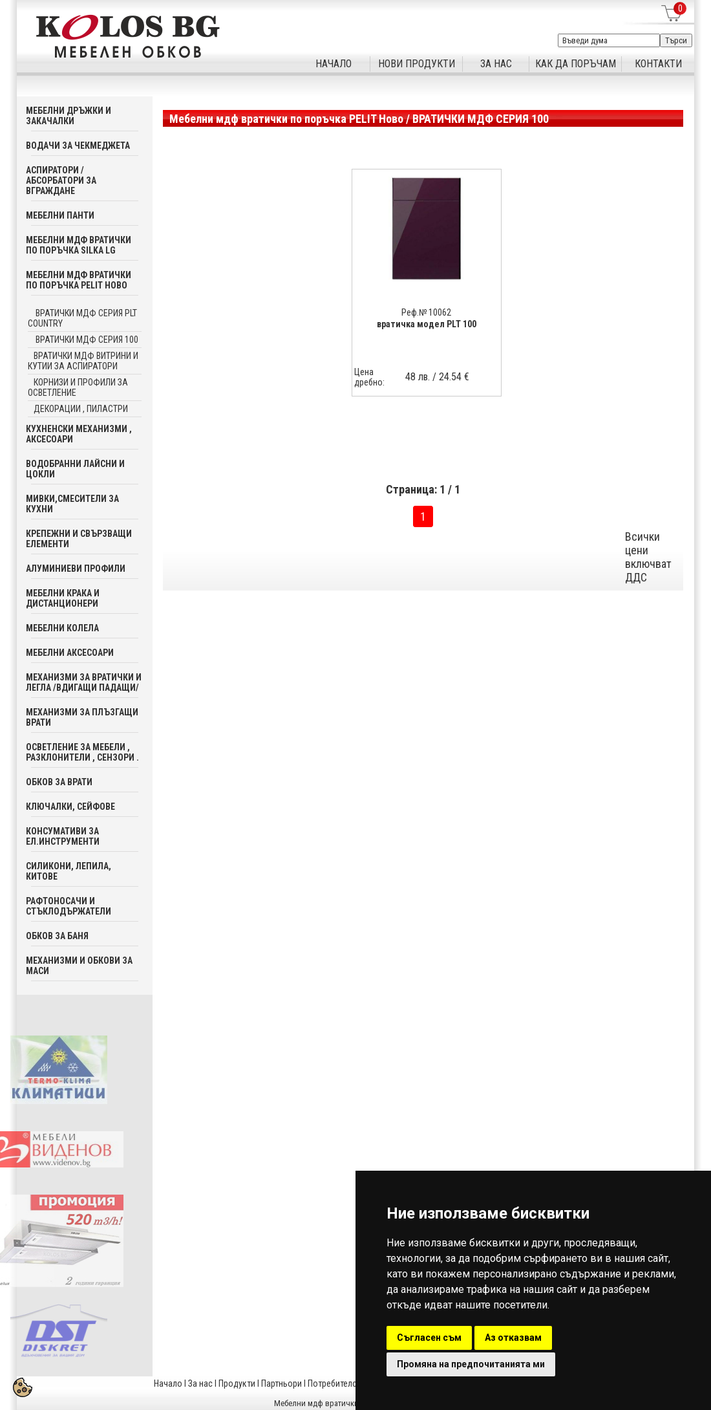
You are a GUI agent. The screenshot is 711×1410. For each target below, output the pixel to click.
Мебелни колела (62, 628)
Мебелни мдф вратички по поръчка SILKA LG (78, 245)
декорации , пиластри (81, 409)
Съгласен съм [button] (429, 1337)
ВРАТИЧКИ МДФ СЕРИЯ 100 (86, 339)
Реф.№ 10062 (426, 312)
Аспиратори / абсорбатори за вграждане (61, 180)
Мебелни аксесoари (70, 652)
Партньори (281, 1383)
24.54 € (454, 377)
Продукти (236, 1383)
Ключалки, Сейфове (70, 806)
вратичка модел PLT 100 (426, 324)
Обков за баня (57, 936)
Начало (168, 1383)
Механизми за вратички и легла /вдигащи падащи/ (84, 682)
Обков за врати (59, 782)
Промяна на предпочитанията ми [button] (471, 1364)
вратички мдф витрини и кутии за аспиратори (83, 361)
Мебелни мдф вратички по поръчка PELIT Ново (78, 280)
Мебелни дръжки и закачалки (68, 115)
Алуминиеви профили (75, 568)
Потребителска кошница (355, 1383)
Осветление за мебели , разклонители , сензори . (82, 752)
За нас (200, 1383)
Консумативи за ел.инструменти (63, 836)
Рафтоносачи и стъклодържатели (68, 906)
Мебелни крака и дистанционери (63, 598)
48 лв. (417, 377)
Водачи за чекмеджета (78, 145)
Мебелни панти (60, 215)
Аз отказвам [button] (513, 1337)
